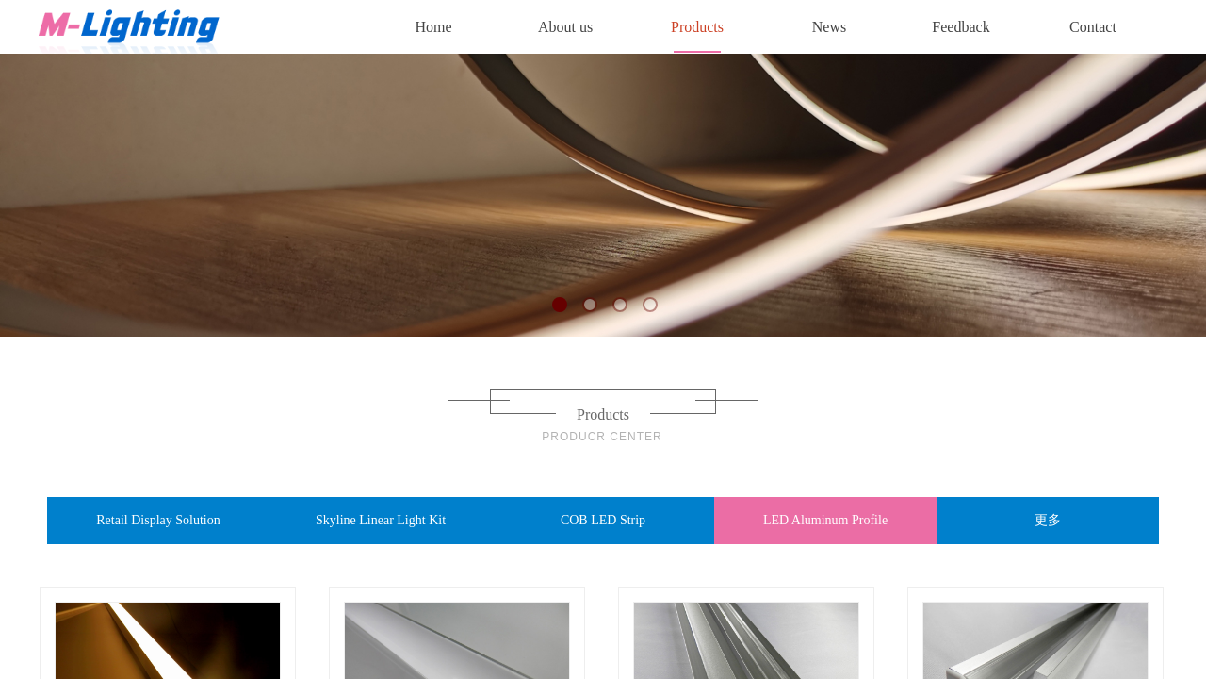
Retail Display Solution (158, 520)
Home (433, 27)
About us (565, 27)
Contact (1092, 27)
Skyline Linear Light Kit (381, 520)
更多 (1048, 520)
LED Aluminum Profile (825, 520)
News (829, 27)
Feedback (960, 27)
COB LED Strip (603, 520)
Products (697, 27)
